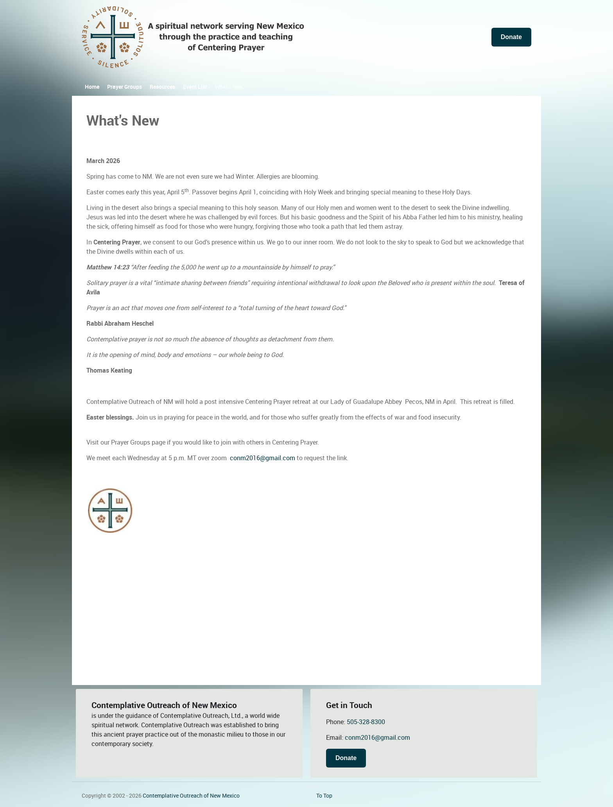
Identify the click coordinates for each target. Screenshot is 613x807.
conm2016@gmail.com (262, 458)
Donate (511, 37)
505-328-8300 (366, 722)
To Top (324, 795)
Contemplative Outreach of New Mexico (191, 795)
